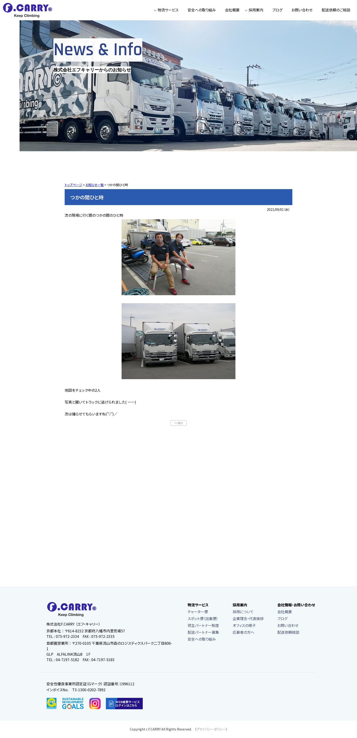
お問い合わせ (302, 10)
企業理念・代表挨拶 (248, 619)
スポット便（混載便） (203, 619)
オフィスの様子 (244, 625)
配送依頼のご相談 (336, 10)
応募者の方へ (243, 632)
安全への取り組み (202, 10)
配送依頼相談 (288, 632)
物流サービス (168, 10)
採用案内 (256, 10)
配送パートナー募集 (203, 632)
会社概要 (232, 10)
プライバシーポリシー (211, 729)
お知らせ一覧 (94, 185)
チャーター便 (198, 612)
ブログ (277, 10)
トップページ (73, 185)
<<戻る (178, 423)
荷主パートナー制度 (203, 625)
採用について (243, 612)
